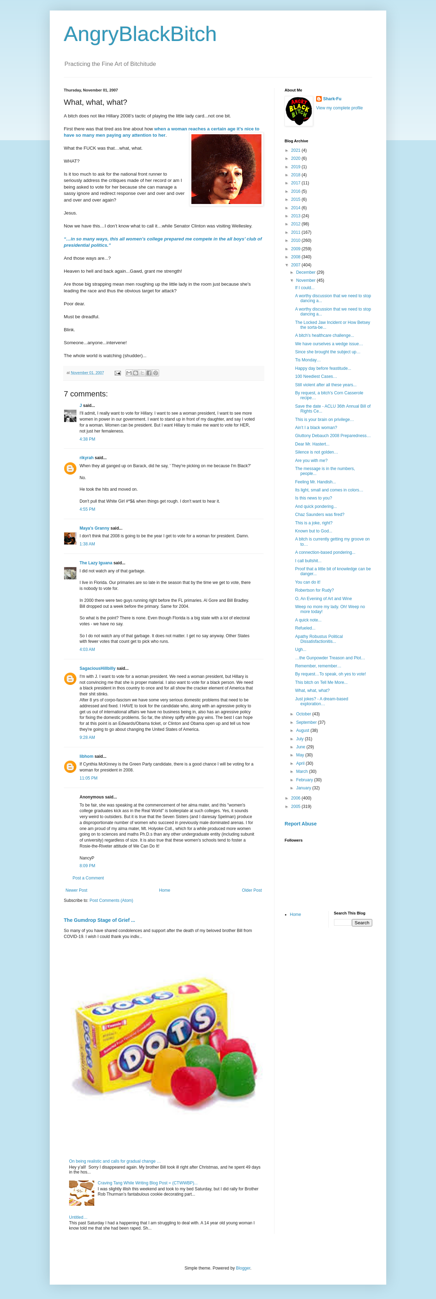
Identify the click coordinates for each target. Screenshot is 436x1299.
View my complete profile (339, 108)
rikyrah (87, 457)
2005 (296, 806)
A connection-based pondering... (325, 552)
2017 (296, 183)
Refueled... (305, 628)
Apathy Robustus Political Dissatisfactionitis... (319, 639)
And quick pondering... (316, 506)
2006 (296, 798)
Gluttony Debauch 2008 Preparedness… (333, 435)
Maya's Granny (94, 528)
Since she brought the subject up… (328, 351)
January (304, 787)
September (307, 722)
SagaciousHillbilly (98, 668)
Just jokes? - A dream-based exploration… (321, 701)
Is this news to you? (313, 498)
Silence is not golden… (316, 452)
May (300, 755)
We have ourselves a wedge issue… (329, 343)
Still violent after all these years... (325, 384)
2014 (296, 207)
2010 (296, 240)
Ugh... (300, 649)
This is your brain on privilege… (324, 419)
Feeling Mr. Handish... (315, 482)
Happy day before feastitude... (323, 368)
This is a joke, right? (314, 523)
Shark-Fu (332, 98)
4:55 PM (87, 509)
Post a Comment (88, 878)
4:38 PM (87, 439)
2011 (296, 232)
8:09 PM (87, 865)
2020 (296, 158)
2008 (296, 256)
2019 (296, 166)
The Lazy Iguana (96, 562)
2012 (296, 224)
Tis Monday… (308, 360)
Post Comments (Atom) (111, 900)
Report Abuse (300, 824)
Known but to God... (313, 531)
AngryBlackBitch (140, 34)
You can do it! (307, 582)
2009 (296, 248)
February (305, 779)
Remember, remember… (318, 666)
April (301, 763)
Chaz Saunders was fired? (320, 514)
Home (164, 890)
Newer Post (76, 890)
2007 (296, 265)
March (302, 771)
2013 (296, 215)
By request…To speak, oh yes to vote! (330, 674)
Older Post (252, 890)
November (306, 280)
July (300, 738)
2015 (296, 199)
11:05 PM (88, 778)
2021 (296, 150)
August (303, 730)
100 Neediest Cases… (316, 376)
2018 (296, 174)
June (301, 746)
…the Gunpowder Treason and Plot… (330, 657)
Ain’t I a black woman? (316, 427)
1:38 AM (87, 544)
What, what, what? (312, 690)
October (304, 714)
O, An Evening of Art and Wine (323, 598)
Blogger (243, 1268)
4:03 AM (87, 649)
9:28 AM (87, 737)
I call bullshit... (308, 560)
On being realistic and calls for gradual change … (115, 1161)
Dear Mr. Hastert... (312, 444)
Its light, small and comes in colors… (329, 490)
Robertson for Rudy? (314, 590)
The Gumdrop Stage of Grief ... (99, 920)
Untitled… (78, 1217)
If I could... (304, 287)
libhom (86, 756)
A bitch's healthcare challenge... (324, 335)
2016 (296, 191)
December (306, 272)
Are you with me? (311, 460)
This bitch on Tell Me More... (321, 682)
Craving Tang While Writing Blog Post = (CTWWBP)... (148, 1183)
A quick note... (308, 620)
